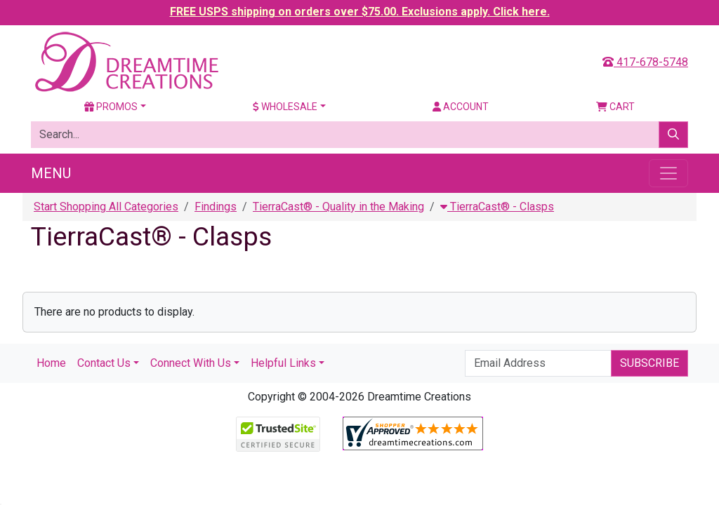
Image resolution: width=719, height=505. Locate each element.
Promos (111, 106)
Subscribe (649, 363)
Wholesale (285, 106)
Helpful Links (283, 363)
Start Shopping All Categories (106, 206)
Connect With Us (190, 363)
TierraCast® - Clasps (497, 206)
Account (461, 106)
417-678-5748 (645, 62)
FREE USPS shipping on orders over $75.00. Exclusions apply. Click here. (360, 11)
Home (51, 363)
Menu (51, 173)
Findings (215, 206)
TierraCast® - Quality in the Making (338, 206)
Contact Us (104, 363)
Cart (615, 106)
